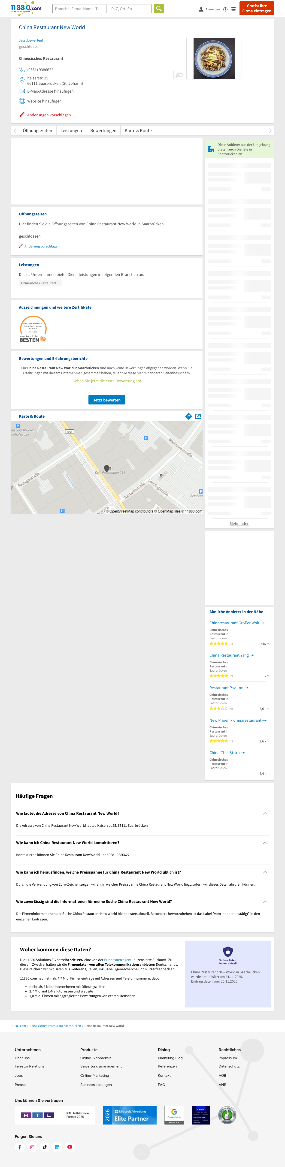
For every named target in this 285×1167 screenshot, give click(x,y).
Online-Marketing (94, 1075)
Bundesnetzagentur (119, 959)
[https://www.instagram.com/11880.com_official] (32, 1147)
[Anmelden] (211, 9)
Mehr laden (239, 523)
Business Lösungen (96, 1085)
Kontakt (164, 1075)
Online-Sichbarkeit (95, 1058)
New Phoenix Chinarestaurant (235, 720)
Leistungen (71, 130)
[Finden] (159, 8)
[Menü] (235, 8)
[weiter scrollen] (270, 130)
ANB (222, 1085)
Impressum (228, 1058)
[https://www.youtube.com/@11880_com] (70, 1147)
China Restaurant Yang (229, 655)
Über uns (22, 1058)
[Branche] (79, 8)
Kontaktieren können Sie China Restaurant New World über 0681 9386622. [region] (73, 854)
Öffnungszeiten (37, 130)
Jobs (19, 1075)
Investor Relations (29, 1066)
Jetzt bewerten (107, 400)
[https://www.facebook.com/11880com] (20, 1147)
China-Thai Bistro (224, 752)
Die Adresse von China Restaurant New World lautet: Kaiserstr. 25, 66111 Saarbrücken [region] (82, 825)
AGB (222, 1075)
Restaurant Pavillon (226, 687)
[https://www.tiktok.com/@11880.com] (45, 1147)
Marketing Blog (170, 1058)
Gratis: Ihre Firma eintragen (256, 8)
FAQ (161, 1085)
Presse (20, 1085)
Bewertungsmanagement (101, 1066)
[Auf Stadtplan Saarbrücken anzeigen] (198, 415)
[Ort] (130, 8)
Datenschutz (229, 1066)
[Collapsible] (265, 813)
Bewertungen (103, 130)
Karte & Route (138, 130)
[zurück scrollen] (15, 130)
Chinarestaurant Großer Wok (234, 622)
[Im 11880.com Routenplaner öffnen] (188, 415)
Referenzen (167, 1066)
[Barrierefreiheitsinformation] (227, 8)
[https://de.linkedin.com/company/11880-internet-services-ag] (57, 1147)
